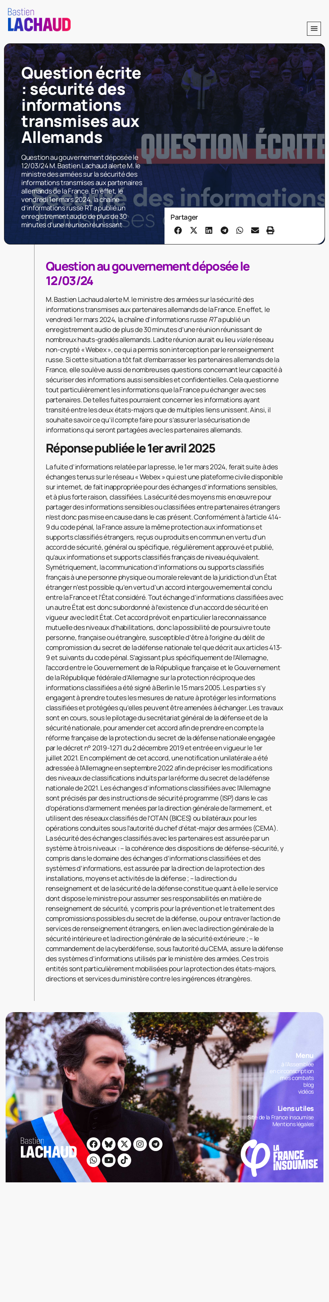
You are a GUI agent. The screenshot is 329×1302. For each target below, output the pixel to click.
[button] (314, 29)
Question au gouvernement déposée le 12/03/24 (148, 273)
